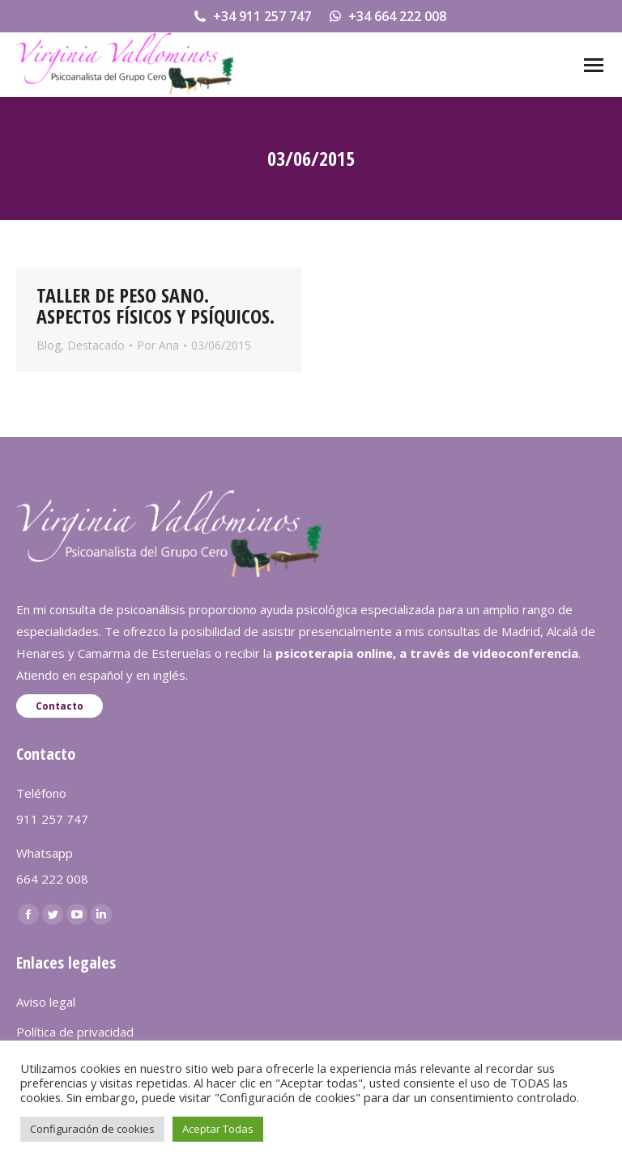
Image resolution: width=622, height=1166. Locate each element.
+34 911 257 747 (251, 16)
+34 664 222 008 (386, 16)
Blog (48, 345)
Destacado (96, 345)
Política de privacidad (75, 1032)
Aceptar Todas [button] (217, 1128)
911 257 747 (52, 819)
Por (158, 345)
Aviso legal (45, 1002)
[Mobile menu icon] (593, 65)
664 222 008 (52, 879)
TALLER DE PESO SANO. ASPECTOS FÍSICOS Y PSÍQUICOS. (155, 305)
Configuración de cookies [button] (92, 1128)
